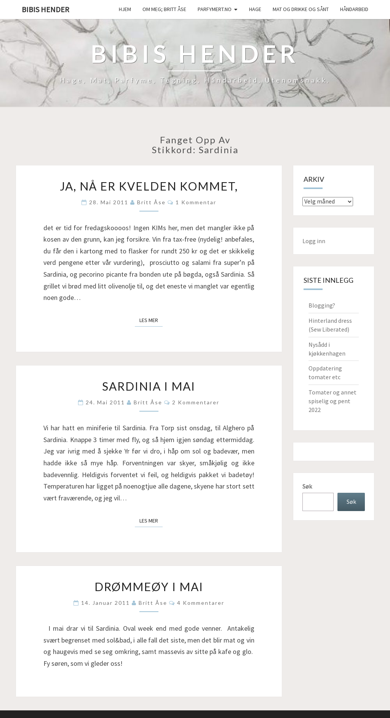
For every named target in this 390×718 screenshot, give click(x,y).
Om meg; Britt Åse (164, 9)
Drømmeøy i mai (148, 586)
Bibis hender (45, 9)
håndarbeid (354, 9)
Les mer (151, 320)
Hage (255, 9)
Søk (307, 486)
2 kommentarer (195, 402)
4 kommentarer (200, 602)
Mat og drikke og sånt (301, 9)
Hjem (125, 9)
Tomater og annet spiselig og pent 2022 (332, 400)
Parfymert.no (215, 9)
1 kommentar (196, 202)
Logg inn (313, 241)
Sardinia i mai (148, 386)
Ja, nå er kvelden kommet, (149, 186)
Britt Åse (151, 202)
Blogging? (321, 305)
